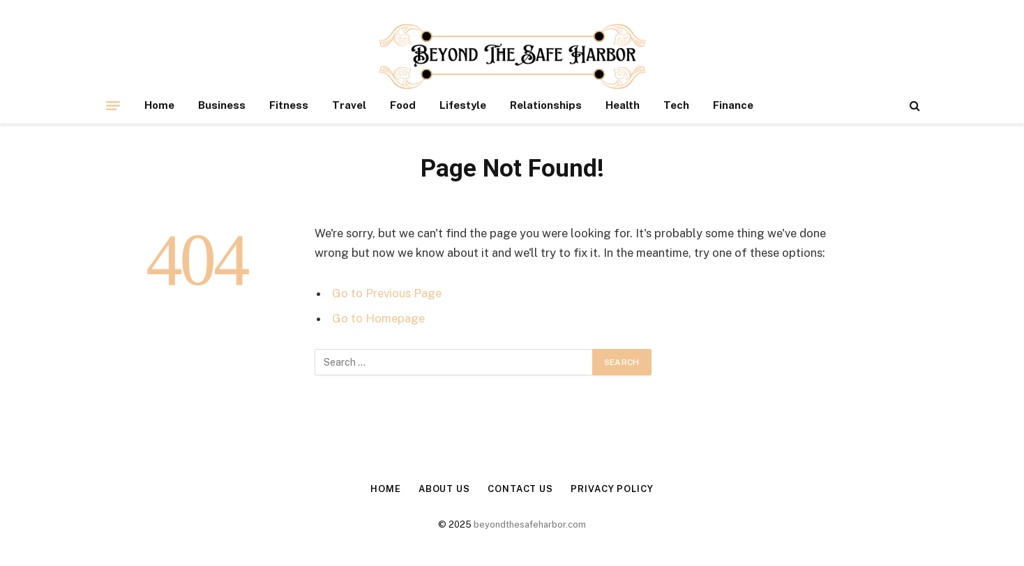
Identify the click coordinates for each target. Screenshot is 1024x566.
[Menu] (113, 105)
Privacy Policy (612, 489)
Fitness (288, 105)
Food (403, 105)
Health (622, 105)
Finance (733, 105)
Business (222, 105)
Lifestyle (462, 105)
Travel (349, 105)
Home (159, 105)
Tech (676, 105)
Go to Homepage (378, 318)
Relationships (546, 105)
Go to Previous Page (387, 293)
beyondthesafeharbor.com (530, 524)
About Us (444, 489)
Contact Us (520, 489)
